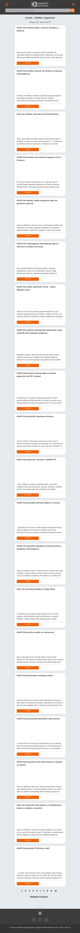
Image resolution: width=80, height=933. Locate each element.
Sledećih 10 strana (39, 897)
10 (55, 891)
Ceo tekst (28, 63)
